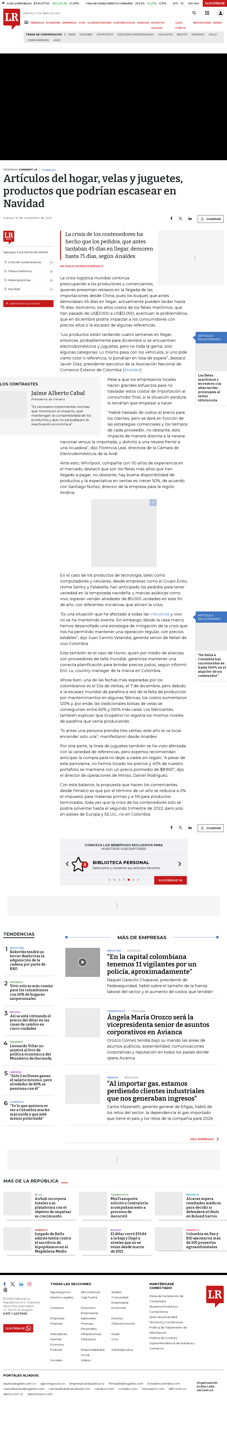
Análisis (116, 1292)
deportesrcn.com (40, 1394)
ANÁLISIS (143, 22)
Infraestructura (91, 1334)
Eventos (117, 1318)
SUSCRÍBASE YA (170, 880)
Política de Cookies (163, 1338)
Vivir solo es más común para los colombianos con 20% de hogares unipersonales (31, 992)
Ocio (114, 1339)
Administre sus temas (22, 303)
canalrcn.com (104, 1388)
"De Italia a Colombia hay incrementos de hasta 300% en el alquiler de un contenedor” (212, 665)
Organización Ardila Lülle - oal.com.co (207, 1386)
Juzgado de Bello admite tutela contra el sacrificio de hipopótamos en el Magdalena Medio (53, 1242)
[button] (66, 864)
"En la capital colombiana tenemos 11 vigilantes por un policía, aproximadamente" (152, 964)
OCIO (82, 22)
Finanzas (56, 1323)
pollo (213, 34)
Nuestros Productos (163, 1306)
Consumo (57, 1308)
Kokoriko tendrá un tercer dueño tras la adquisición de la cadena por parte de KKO (27, 960)
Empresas (57, 1318)
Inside (115, 1334)
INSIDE (217, 22)
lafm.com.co (178, 1388)
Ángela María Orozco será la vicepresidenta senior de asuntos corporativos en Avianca (158, 1024)
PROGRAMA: (20, 169)
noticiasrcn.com (153, 1388)
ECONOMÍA (53, 22)
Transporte (120, 1194)
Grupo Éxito (105, 34)
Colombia (86, 34)
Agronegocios (60, 1292)
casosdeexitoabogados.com (23, 1388)
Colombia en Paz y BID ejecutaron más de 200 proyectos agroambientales (203, 1240)
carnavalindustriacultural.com (69, 1388)
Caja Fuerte (89, 1297)
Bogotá (182, 34)
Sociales (56, 1360)
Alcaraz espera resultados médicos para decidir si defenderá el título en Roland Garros (203, 1207)
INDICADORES (202, 22)
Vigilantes (165, 34)
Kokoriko (198, 34)
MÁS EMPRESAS (202, 1139)
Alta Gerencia (90, 1292)
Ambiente (41, 1230)
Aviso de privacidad (163, 1317)
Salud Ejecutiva (122, 1349)
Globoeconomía (123, 1323)
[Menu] (27, 22)
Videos (86, 1360)
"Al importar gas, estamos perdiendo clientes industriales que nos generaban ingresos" (155, 1091)
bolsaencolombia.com (164, 1383)
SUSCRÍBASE (215, 3)
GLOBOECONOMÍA (99, 22)
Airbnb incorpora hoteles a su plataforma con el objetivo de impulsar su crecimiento (53, 1207)
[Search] (194, 13)
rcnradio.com (127, 1388)
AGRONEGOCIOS (124, 22)
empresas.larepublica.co (86, 1383)
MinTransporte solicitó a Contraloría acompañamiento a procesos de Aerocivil (129, 1207)
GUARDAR (211, 219)
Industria (17, 947)
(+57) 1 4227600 (15, 1313)
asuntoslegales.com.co (19, 1383)
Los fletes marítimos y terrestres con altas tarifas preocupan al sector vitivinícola (210, 387)
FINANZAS (37, 22)
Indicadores (58, 1334)
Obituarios (88, 1339)
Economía (118, 1308)
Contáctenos (158, 1311)
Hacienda (16, 982)
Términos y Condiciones (166, 1322)
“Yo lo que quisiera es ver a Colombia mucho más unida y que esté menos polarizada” (30, 1112)
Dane (71, 34)
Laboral (16, 1072)
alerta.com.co (13, 1394)
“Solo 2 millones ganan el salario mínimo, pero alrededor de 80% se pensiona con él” (31, 1082)
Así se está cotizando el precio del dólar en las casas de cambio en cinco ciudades (30, 1022)
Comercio (17, 1101)
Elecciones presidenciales (136, 34)
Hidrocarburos (38, 40)
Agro (56, 40)
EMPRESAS (69, 22)
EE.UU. (39, 1194)
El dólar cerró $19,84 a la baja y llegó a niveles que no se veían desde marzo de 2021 (128, 1242)
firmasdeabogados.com (126, 1383)
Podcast (56, 1349)
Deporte (192, 1194)
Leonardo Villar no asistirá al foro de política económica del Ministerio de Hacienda (31, 1052)
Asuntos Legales (61, 1297)
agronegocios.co (52, 1383)
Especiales (88, 1318)
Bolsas (15, 1012)
